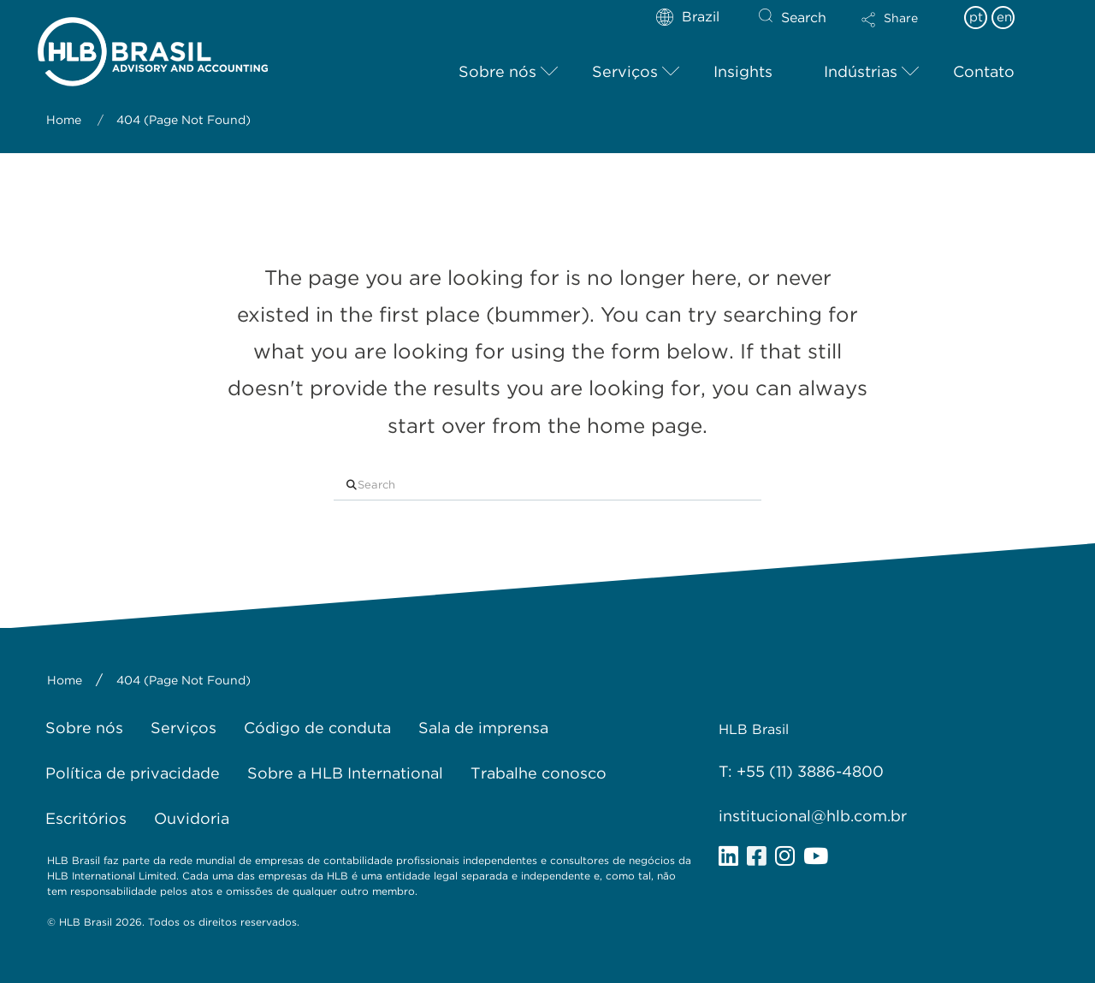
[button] (904, 31)
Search (803, 17)
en (1004, 17)
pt (976, 17)
